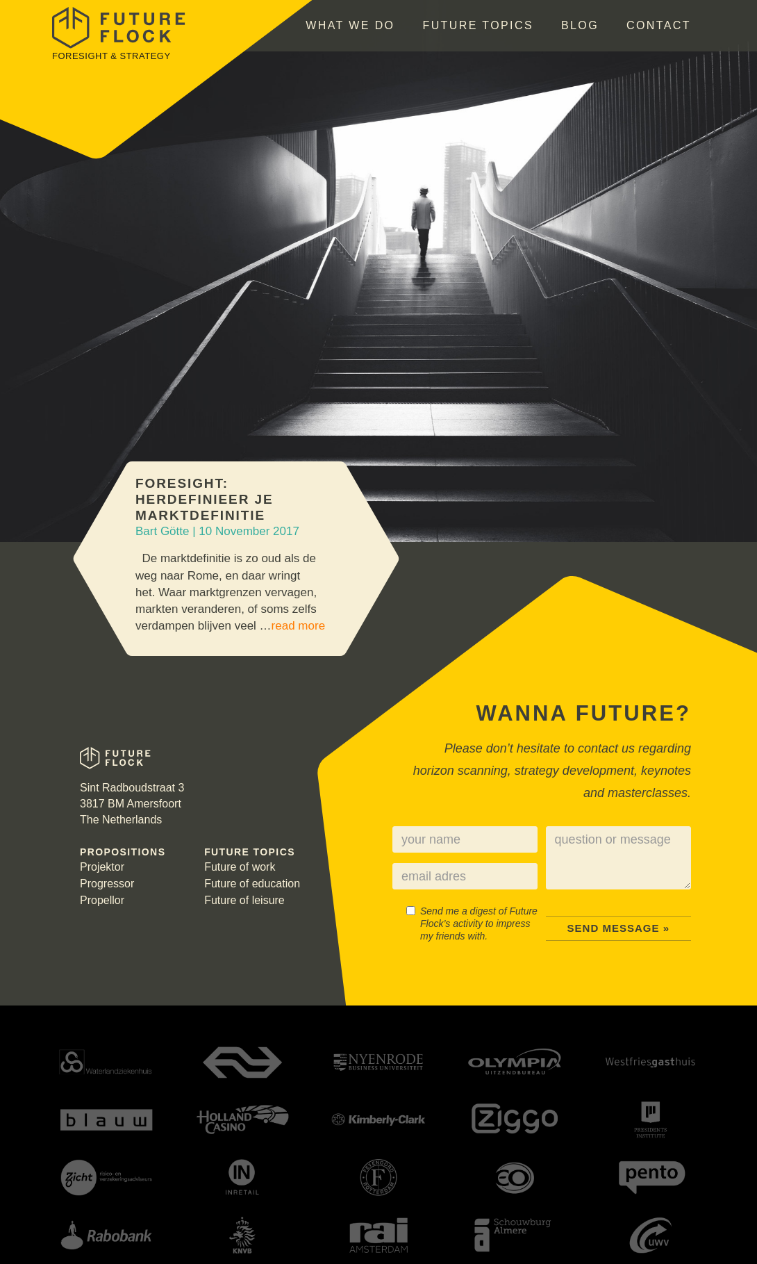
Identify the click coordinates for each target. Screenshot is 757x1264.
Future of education (252, 883)
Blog (580, 25)
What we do (350, 25)
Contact (658, 25)
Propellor (102, 900)
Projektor (102, 867)
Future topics (477, 25)
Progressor (107, 883)
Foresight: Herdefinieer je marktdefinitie (204, 499)
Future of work (239, 867)
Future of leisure (244, 900)
